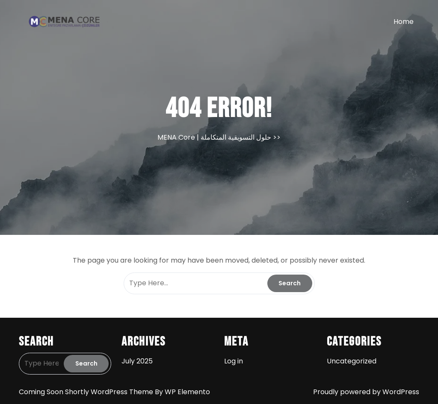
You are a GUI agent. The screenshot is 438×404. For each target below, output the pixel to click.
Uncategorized (351, 361)
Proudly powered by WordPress (366, 392)
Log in (233, 361)
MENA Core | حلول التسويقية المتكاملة (214, 137)
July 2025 (137, 361)
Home (404, 21)
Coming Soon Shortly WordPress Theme (87, 392)
